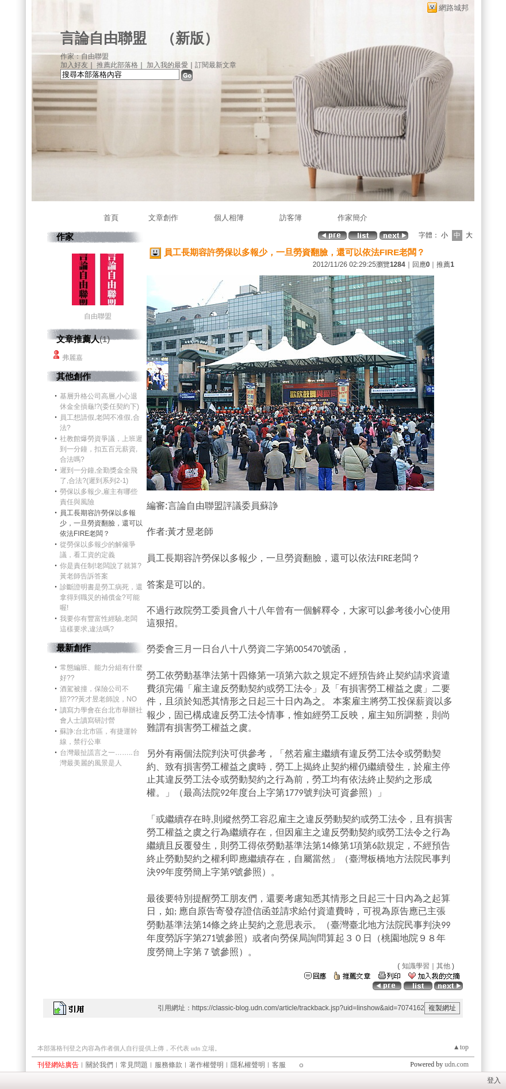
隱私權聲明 (248, 1065)
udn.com (456, 1064)
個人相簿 (229, 217)
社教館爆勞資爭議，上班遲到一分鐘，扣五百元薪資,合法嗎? (101, 449)
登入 (494, 1080)
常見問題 (134, 1065)
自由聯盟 (98, 316)
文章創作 (163, 217)
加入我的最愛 (167, 65)
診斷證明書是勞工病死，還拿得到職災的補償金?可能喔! (101, 597)
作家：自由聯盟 (84, 56)
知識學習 (416, 966)
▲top (461, 1047)
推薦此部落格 (117, 65)
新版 (189, 38)
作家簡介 (352, 217)
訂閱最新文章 (215, 65)
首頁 (110, 217)
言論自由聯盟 (103, 38)
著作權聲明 (206, 1065)
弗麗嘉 (72, 358)
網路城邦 (454, 7)
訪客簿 (290, 217)
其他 (443, 966)
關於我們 (99, 1065)
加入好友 (74, 65)
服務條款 (168, 1065)
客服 (279, 1065)
